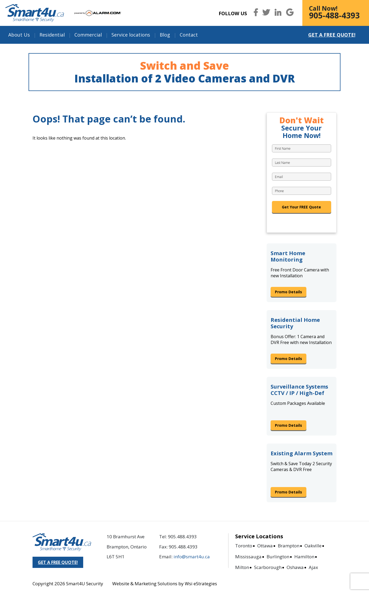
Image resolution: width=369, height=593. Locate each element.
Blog (165, 34)
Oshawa (295, 567)
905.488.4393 (182, 536)
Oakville (313, 546)
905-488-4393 (334, 15)
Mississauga (248, 557)
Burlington (278, 557)
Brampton (288, 546)
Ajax (313, 567)
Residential (52, 34)
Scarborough (268, 567)
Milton (242, 567)
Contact (189, 34)
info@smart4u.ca (192, 557)
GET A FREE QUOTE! (58, 562)
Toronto (243, 546)
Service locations (130, 34)
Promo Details (288, 291)
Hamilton (304, 557)
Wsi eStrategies (201, 583)
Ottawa (265, 546)
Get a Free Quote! (331, 34)
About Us (19, 34)
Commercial (88, 34)
